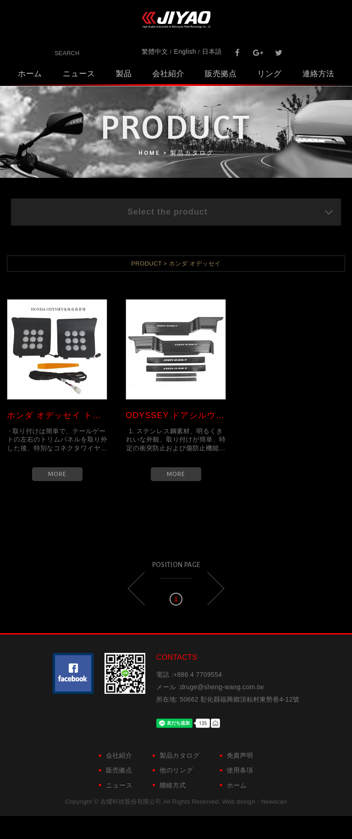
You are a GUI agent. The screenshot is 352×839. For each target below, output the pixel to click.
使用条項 (240, 770)
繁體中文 (155, 51)
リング (269, 73)
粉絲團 (73, 673)
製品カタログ (179, 755)
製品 (124, 73)
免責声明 (240, 755)
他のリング (176, 770)
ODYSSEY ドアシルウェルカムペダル (176, 415)
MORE (57, 474)
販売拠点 (220, 73)
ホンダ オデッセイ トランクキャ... (57, 415)
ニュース (79, 73)
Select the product (230, 211)
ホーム (30, 73)
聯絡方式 (173, 785)
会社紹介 (168, 73)
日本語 (212, 51)
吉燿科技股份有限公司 (176, 19)
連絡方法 (318, 73)
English (185, 51)
